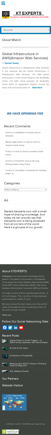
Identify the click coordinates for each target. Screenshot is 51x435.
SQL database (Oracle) (19, 371)
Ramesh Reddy (12, 63)
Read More (37, 87)
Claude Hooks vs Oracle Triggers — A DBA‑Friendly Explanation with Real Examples (29, 341)
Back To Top (40, 424)
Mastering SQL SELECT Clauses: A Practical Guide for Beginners (28, 365)
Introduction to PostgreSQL (21, 356)
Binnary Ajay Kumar (14, 142)
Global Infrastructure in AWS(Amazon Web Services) (25, 56)
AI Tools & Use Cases (19, 348)
